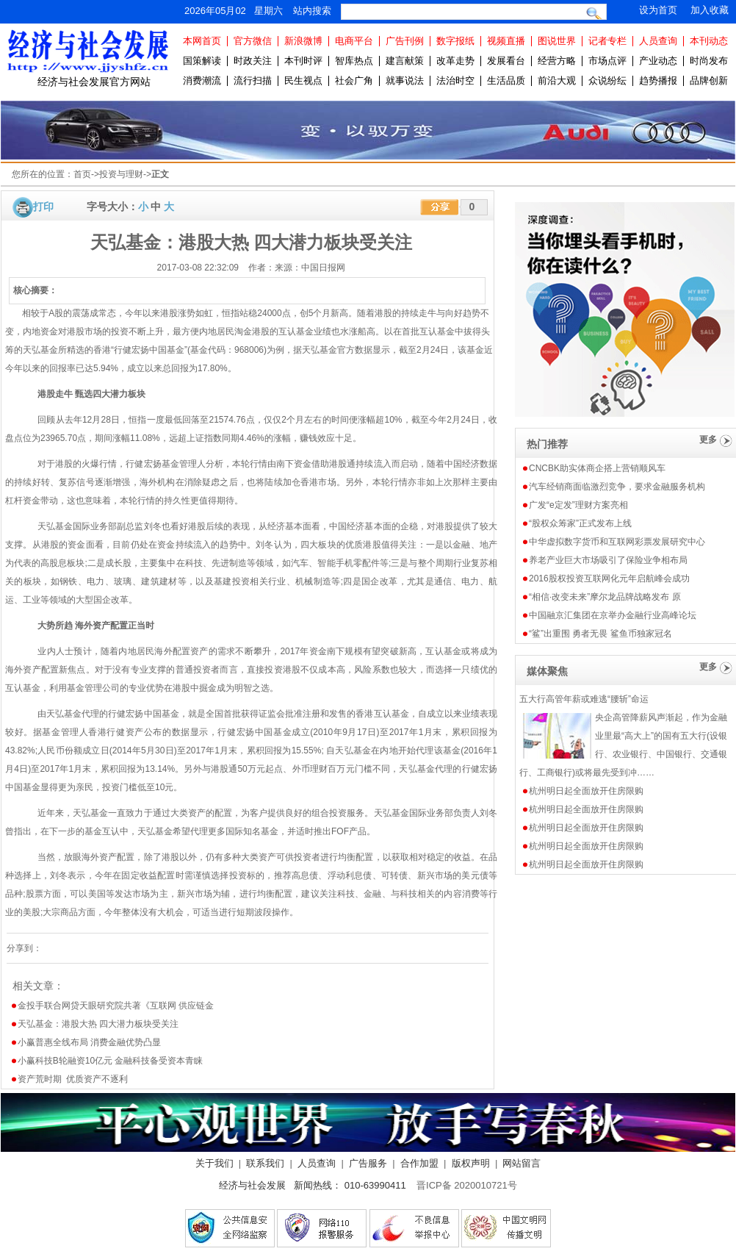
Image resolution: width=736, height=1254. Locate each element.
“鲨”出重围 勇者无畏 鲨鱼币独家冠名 (600, 633)
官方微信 (253, 40)
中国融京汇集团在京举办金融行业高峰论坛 (612, 615)
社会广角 (354, 80)
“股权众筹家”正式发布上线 (580, 523)
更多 (708, 439)
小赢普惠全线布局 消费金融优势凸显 (89, 1042)
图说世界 (557, 40)
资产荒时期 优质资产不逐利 (73, 1079)
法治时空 (455, 80)
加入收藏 (709, 9)
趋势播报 (658, 80)
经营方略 (557, 60)
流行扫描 (253, 80)
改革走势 (455, 60)
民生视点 (303, 80)
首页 (82, 174)
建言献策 (405, 60)
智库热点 (354, 60)
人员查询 (658, 40)
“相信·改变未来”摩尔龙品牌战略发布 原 (605, 597)
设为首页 (658, 9)
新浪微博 (303, 40)
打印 (43, 206)
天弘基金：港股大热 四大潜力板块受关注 (98, 1024)
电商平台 (354, 40)
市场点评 (607, 60)
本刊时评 (303, 60)
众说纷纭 (607, 80)
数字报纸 (455, 40)
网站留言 (521, 1163)
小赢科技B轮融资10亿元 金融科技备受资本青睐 (110, 1061)
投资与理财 (121, 174)
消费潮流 (202, 80)
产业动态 (658, 60)
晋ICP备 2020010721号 (466, 1185)
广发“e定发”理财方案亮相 (578, 505)
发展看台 (506, 60)
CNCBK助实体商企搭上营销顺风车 (597, 468)
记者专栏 (607, 40)
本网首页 (202, 40)
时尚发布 (709, 60)
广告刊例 (405, 40)
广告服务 (368, 1163)
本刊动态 (709, 40)
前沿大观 (557, 80)
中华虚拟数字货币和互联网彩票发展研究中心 (617, 542)
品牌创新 (709, 80)
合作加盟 (419, 1163)
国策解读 (202, 60)
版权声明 (471, 1163)
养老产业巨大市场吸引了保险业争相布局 (608, 560)
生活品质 (506, 80)
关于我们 (214, 1163)
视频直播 (506, 40)
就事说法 (405, 80)
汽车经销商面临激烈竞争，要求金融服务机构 (617, 486)
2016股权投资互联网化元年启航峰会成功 (609, 578)
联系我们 (265, 1163)
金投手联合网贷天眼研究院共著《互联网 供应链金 (116, 1005)
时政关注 (253, 60)
